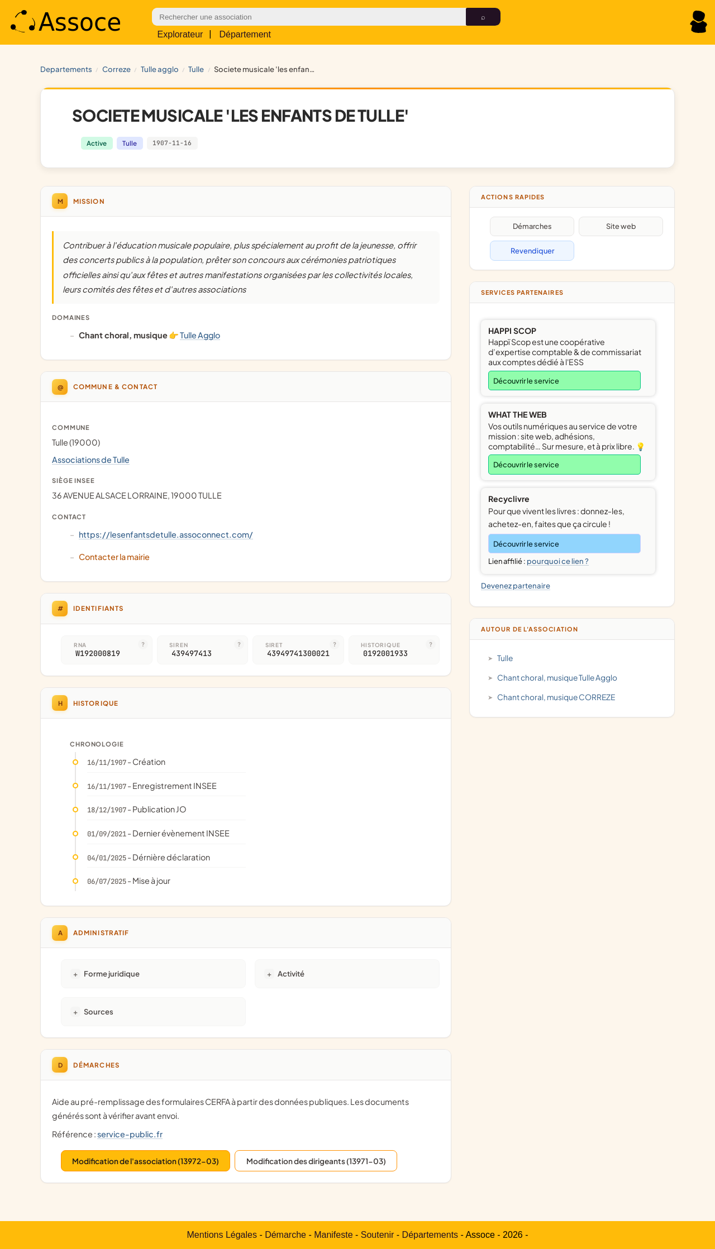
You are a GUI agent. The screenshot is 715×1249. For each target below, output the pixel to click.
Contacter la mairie (114, 557)
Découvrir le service (526, 380)
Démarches (532, 226)
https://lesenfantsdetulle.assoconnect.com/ (166, 534)
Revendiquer (532, 250)
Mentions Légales (222, 1235)
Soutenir (377, 1235)
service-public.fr (130, 1134)
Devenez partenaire (515, 585)
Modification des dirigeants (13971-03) (316, 1161)
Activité (291, 973)
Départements (430, 1235)
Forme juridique (112, 973)
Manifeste (333, 1235)
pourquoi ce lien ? (558, 561)
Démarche (285, 1235)
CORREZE (116, 69)
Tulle (196, 69)
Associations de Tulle (91, 459)
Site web (621, 226)
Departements (66, 69)
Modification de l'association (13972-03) (145, 1161)
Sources (98, 1011)
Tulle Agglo (160, 69)
